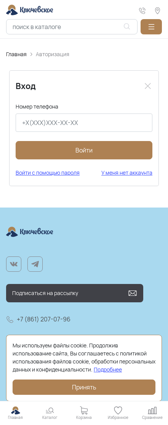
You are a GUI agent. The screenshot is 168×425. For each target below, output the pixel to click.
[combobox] (72, 26)
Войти (84, 150)
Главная (16, 54)
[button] (151, 26)
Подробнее (108, 369)
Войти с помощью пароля (48, 172)
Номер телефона (37, 106)
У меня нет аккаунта (126, 172)
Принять (84, 387)
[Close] (147, 86)
